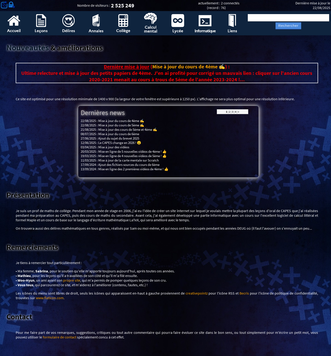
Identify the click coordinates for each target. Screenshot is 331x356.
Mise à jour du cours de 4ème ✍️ (188, 66)
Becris (244, 293)
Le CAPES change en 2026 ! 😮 (119, 142)
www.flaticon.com (50, 297)
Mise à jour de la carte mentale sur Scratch (128, 160)
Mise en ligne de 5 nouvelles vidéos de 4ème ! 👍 (132, 151)
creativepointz (197, 293)
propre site (71, 280)
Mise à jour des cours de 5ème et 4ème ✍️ (127, 129)
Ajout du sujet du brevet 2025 (118, 138)
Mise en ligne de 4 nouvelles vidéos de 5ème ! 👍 (132, 156)
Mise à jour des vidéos (113, 147)
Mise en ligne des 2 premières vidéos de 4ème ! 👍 (133, 169)
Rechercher (288, 25)
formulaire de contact (59, 337)
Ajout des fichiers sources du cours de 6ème (128, 164)
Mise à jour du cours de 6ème (118, 134)
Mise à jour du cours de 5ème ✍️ (121, 125)
